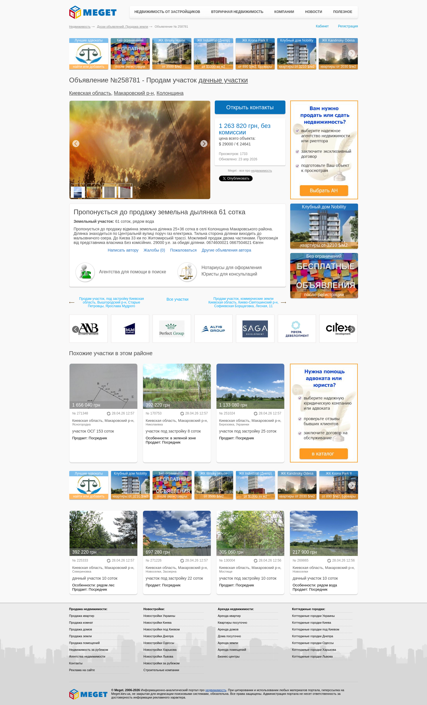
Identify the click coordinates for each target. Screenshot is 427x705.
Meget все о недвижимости (88, 694)
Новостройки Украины (159, 615)
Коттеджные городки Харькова (314, 649)
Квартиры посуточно (232, 622)
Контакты (76, 663)
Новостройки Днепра (159, 636)
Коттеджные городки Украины (313, 615)
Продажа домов (80, 629)
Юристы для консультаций (229, 274)
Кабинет (322, 26)
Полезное (342, 12)
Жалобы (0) (154, 250)
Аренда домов (228, 629)
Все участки (177, 299)
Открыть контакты (250, 107)
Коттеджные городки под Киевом (315, 629)
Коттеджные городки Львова (312, 656)
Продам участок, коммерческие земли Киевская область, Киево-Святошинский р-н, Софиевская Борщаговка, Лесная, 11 (243, 302)
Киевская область (90, 93)
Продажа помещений (84, 643)
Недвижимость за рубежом (88, 649)
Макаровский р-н (134, 93)
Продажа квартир (81, 615)
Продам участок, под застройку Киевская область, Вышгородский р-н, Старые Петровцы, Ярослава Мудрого (111, 302)
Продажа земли (80, 636)
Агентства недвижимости (87, 656)
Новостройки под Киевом (162, 629)
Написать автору (123, 250)
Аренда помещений (232, 649)
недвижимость (261, 170)
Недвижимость (80, 26)
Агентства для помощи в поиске (132, 271)
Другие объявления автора (226, 250)
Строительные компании (161, 670)
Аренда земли (228, 643)
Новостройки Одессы (159, 643)
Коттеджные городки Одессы (313, 643)
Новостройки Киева (158, 622)
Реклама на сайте (82, 670)
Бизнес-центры (229, 656)
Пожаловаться (183, 250)
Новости (313, 12)
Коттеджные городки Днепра (312, 636)
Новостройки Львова (158, 656)
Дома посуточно (229, 636)
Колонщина (170, 93)
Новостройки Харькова (160, 649)
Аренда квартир (229, 615)
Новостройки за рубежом (162, 663)
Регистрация (348, 26)
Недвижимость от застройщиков (167, 12)
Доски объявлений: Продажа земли (122, 26)
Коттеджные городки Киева (311, 622)
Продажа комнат (81, 622)
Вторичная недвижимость (237, 12)
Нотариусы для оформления (231, 267)
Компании (284, 12)
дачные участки (223, 80)
